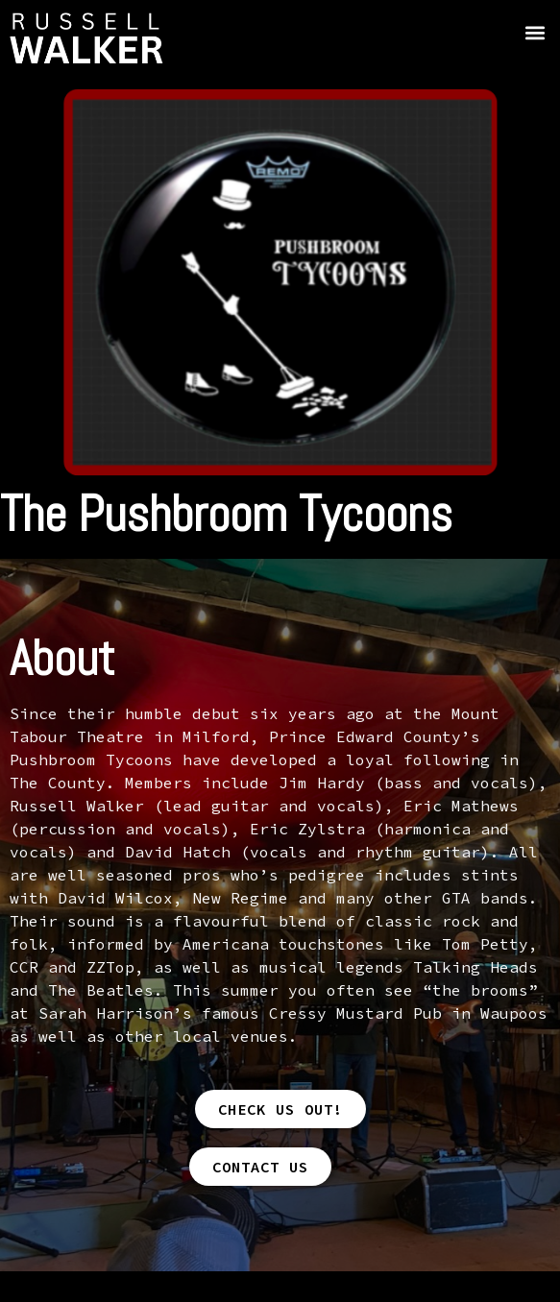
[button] (534, 32)
